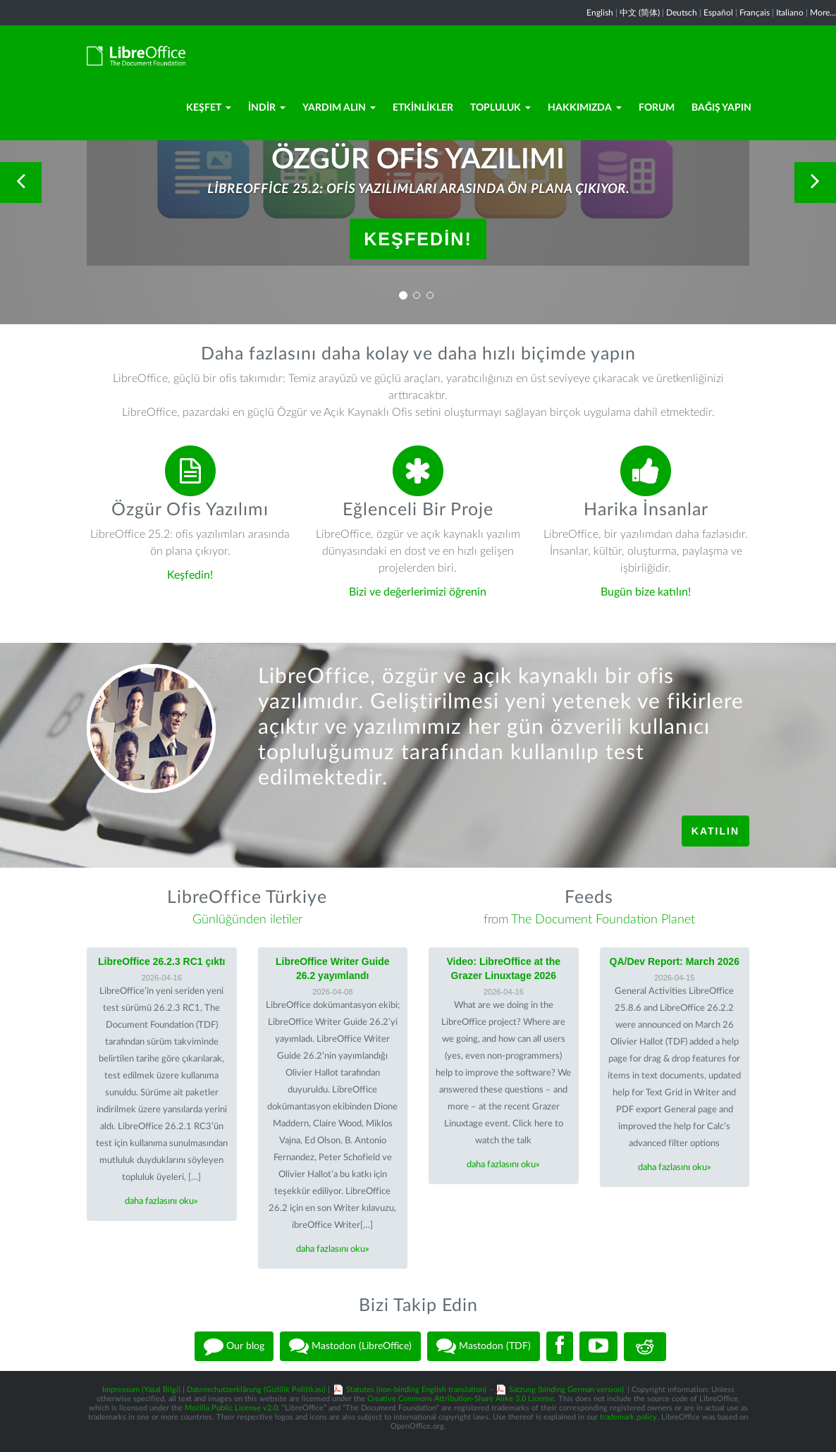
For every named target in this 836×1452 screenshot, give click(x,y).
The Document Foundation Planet (603, 919)
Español (718, 12)
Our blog (234, 1346)
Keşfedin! (418, 239)
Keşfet (208, 108)
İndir (266, 108)
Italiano (790, 12)
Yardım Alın (339, 108)
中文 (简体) (640, 12)
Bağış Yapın (721, 108)
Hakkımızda (585, 108)
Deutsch (681, 12)
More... (823, 12)
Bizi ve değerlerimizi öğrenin (417, 592)
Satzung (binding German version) (566, 1389)
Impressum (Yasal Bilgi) (141, 1389)
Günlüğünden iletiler (247, 919)
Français (754, 12)
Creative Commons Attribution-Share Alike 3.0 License (460, 1399)
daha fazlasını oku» (161, 1201)
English (599, 12)
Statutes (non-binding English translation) (416, 1389)
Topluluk (500, 108)
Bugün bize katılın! (646, 592)
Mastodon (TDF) (483, 1346)
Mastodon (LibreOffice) (350, 1346)
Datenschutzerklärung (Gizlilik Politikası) (256, 1389)
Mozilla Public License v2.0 (231, 1408)
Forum (657, 108)
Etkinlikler (423, 108)
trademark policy (628, 1417)
